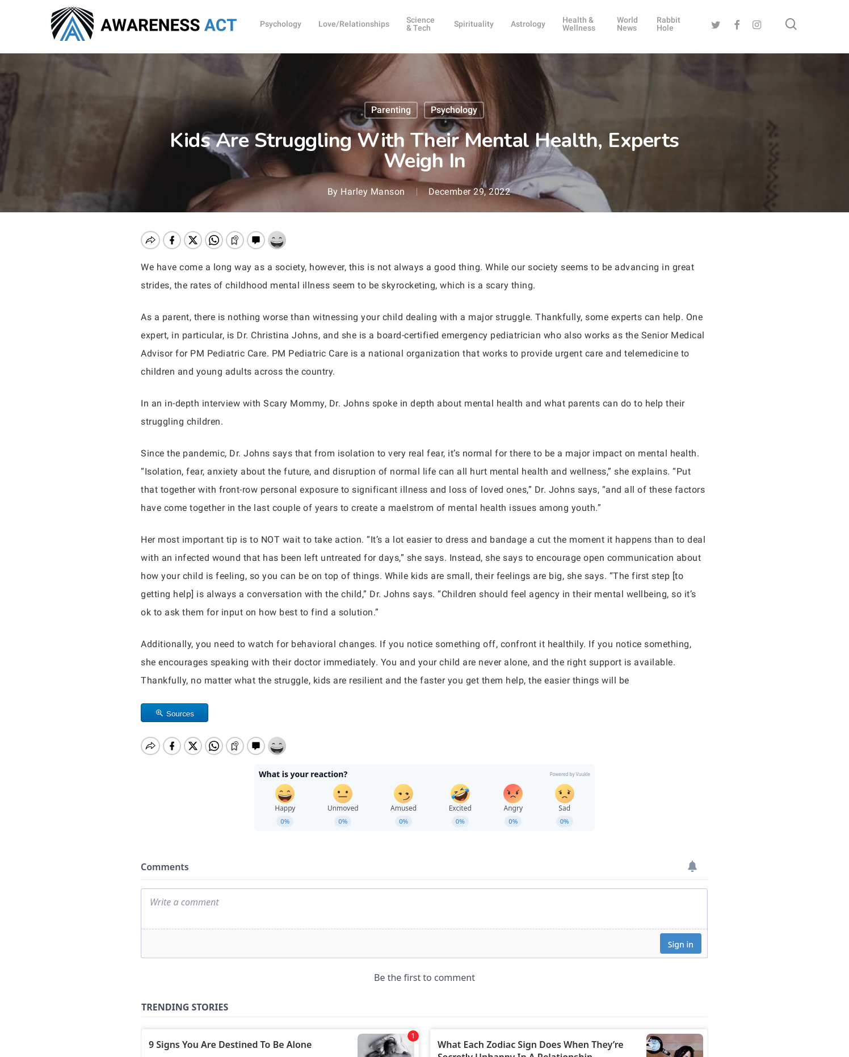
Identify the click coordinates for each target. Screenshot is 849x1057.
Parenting (391, 109)
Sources (180, 714)
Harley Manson (373, 191)
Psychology (454, 109)
